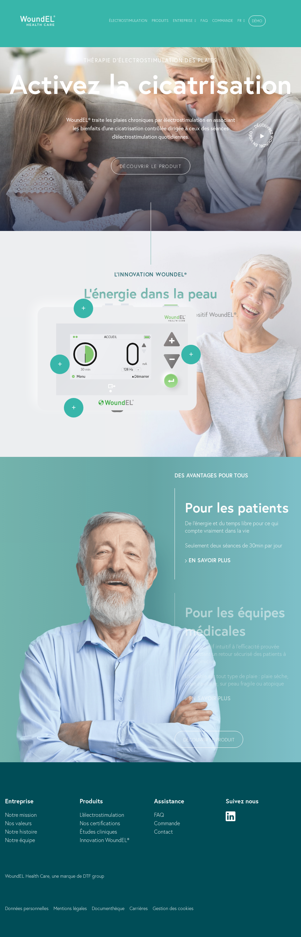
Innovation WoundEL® (104, 840)
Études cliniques (98, 831)
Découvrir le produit (151, 166)
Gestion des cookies (173, 908)
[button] (257, 21)
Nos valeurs (18, 823)
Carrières (138, 908)
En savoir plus (208, 560)
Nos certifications (100, 823)
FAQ (159, 814)
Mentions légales (70, 908)
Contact (163, 831)
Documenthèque (108, 908)
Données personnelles (26, 908)
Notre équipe (20, 840)
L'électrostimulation (102, 814)
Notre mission (21, 814)
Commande (167, 823)
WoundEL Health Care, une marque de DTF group (54, 876)
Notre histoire (21, 831)
